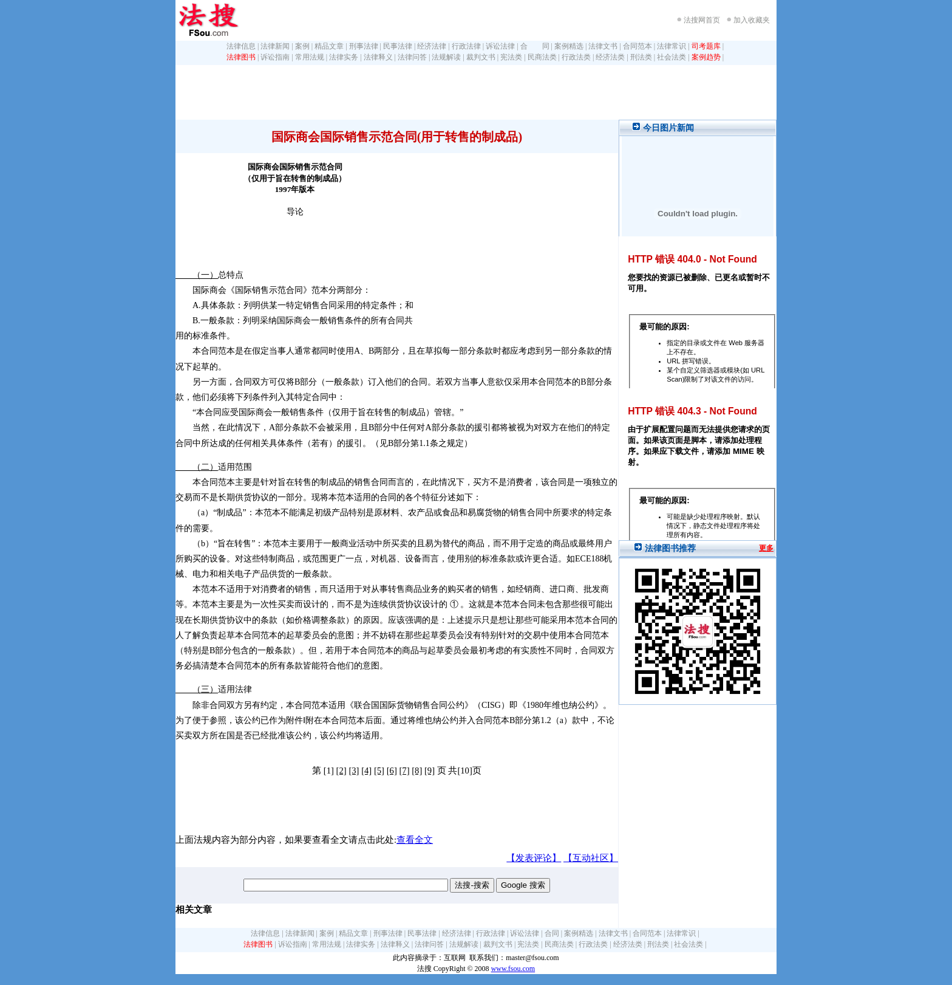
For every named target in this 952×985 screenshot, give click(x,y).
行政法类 (576, 57)
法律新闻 (275, 46)
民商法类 (542, 57)
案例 (302, 46)
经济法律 (431, 46)
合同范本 (637, 46)
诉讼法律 (500, 46)
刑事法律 (363, 46)
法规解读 (446, 57)
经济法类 (610, 57)
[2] (341, 770)
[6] (392, 770)
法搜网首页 (702, 20)
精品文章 (329, 46)
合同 (552, 933)
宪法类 (511, 57)
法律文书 (602, 46)
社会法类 (671, 57)
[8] (417, 770)
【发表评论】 (533, 858)
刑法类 (641, 57)
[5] (379, 770)
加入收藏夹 (751, 20)
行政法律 (466, 46)
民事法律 (397, 46)
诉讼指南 (275, 57)
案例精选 (568, 46)
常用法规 (309, 57)
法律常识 (671, 46)
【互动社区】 (590, 858)
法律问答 (412, 57)
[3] (353, 770)
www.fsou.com (513, 968)
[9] (429, 770)
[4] (366, 770)
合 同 (534, 46)
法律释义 (378, 57)
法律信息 (241, 46)
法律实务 (343, 57)
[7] (404, 770)
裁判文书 (480, 57)
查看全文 (414, 840)
